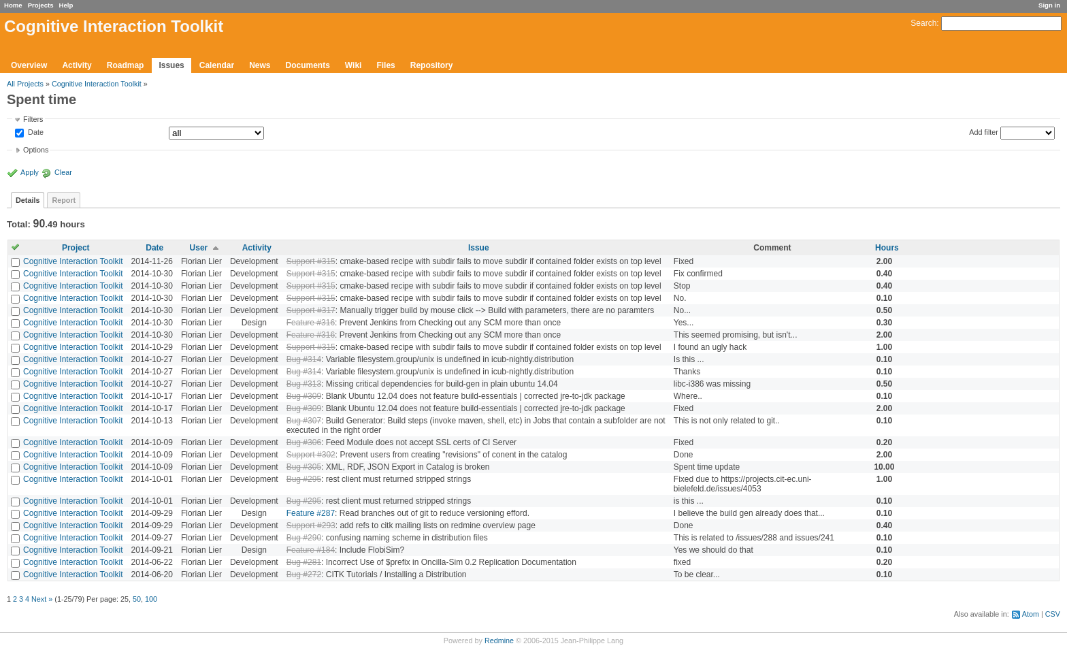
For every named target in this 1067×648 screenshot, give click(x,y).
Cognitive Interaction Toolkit (97, 84)
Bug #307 (303, 420)
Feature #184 (310, 550)
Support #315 (310, 261)
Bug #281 (303, 562)
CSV (1052, 614)
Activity (76, 65)
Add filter (983, 132)
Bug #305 (303, 467)
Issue (478, 248)
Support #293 (310, 525)
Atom (1030, 614)
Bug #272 (303, 574)
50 (137, 599)
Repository (431, 65)
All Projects (25, 84)
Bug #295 (303, 479)
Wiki (353, 65)
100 (151, 599)
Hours (887, 248)
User (199, 248)
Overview (29, 65)
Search (923, 23)
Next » (41, 599)
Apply (29, 172)
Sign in (1049, 5)
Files (385, 65)
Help (66, 5)
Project (76, 248)
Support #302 (310, 454)
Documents (308, 65)
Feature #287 (310, 513)
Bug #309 (303, 396)
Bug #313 (303, 384)
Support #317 (310, 310)
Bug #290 (303, 537)
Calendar (216, 65)
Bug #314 (303, 359)
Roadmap (125, 65)
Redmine (499, 640)
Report (64, 200)
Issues (171, 65)
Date (35, 133)
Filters (33, 119)
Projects (41, 5)
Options (35, 150)
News (259, 65)
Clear (63, 172)
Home (13, 5)
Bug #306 (303, 442)
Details (27, 200)
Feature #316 (310, 322)
